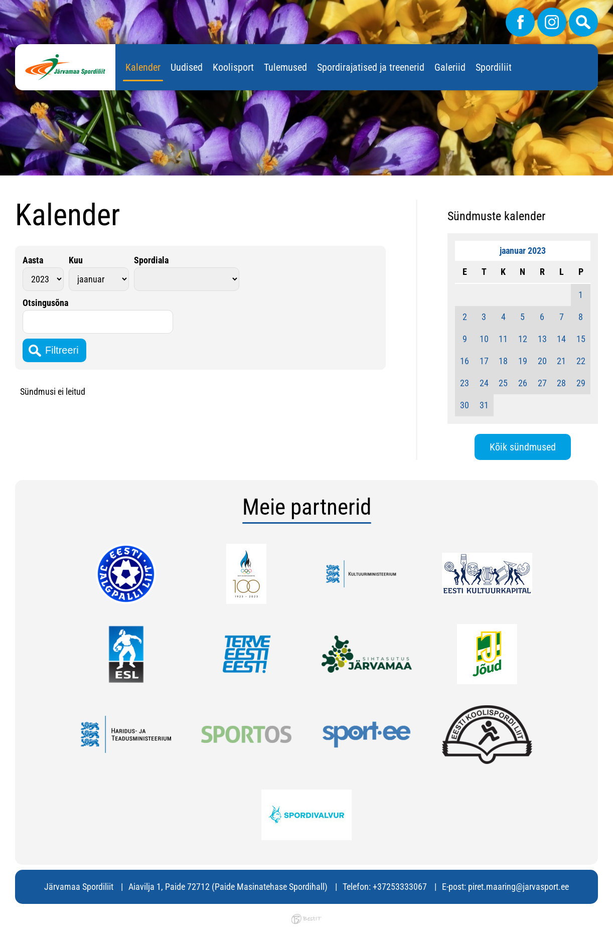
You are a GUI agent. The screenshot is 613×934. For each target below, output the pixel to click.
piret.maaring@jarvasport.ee (518, 886)
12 (522, 339)
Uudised (187, 67)
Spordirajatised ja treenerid (370, 67)
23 (464, 383)
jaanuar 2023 (523, 250)
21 (561, 361)
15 (580, 339)
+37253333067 (400, 886)
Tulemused (285, 67)
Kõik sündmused (523, 447)
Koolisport (233, 67)
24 (484, 383)
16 (464, 361)
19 (522, 361)
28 (561, 383)
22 (580, 361)
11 (503, 339)
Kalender (143, 67)
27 (542, 383)
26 (522, 383)
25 (503, 383)
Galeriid (450, 67)
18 (503, 361)
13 (542, 339)
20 (542, 361)
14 (561, 339)
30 (464, 405)
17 (484, 361)
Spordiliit (494, 67)
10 (484, 339)
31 (484, 405)
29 (580, 383)
